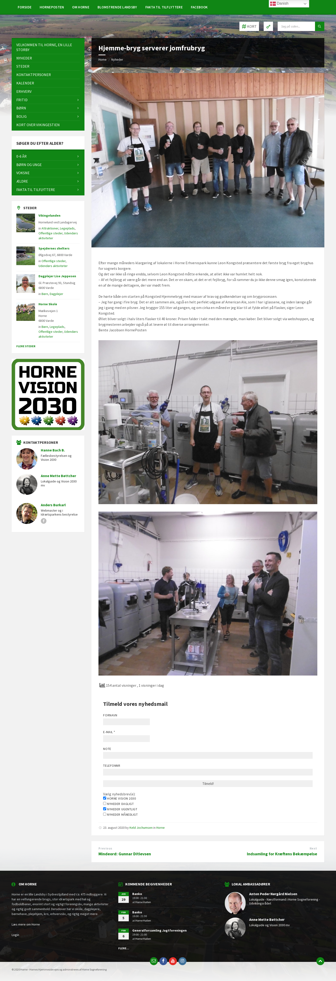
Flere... (123, 948)
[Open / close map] (249, 26)
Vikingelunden (49, 215)
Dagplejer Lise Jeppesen (57, 276)
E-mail (109, 732)
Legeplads (67, 228)
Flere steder (25, 346)
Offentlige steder (50, 233)
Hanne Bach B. (53, 450)
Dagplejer (56, 294)
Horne (160, 827)
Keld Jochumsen (141, 827)
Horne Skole (47, 304)
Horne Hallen (143, 902)
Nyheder (117, 59)
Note (107, 749)
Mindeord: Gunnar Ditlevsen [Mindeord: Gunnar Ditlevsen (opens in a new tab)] (124, 853)
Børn (45, 294)
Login (15, 935)
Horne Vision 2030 (119, 798)
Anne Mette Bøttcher (58, 476)
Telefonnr (111, 765)
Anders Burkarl (53, 505)
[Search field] (301, 26)
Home (102, 59)
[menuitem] (24, 7)
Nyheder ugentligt (120, 809)
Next (313, 848)
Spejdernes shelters (54, 248)
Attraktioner (50, 228)
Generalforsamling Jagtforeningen (159, 930)
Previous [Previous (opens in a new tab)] (105, 848)
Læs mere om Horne (26, 924)
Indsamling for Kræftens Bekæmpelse (282, 853)
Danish (279, 4)
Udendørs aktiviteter (53, 266)
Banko (137, 894)
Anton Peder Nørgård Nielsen (273, 894)
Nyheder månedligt (120, 814)
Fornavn (110, 715)
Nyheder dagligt (118, 804)
